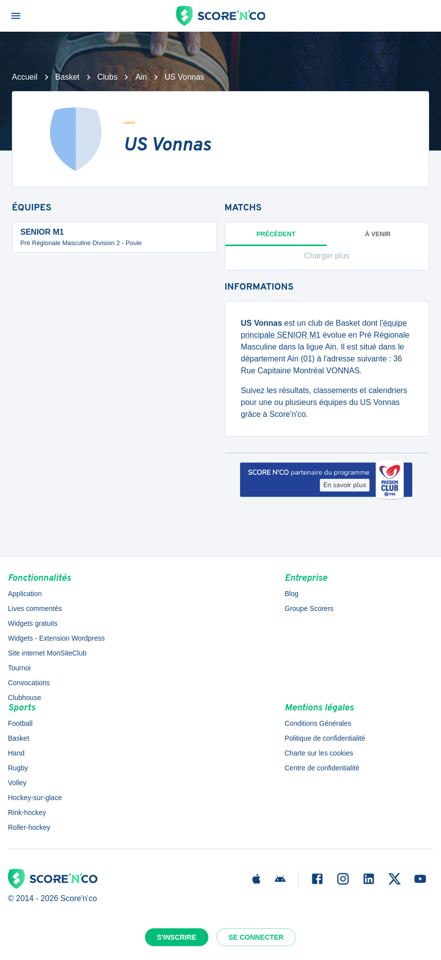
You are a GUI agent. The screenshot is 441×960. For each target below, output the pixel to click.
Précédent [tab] (276, 238)
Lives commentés (35, 608)
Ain (141, 77)
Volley (17, 783)
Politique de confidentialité (325, 738)
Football (20, 723)
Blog (291, 594)
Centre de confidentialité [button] (322, 768)
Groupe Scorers (309, 608)
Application (25, 594)
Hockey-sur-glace (35, 798)
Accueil (25, 77)
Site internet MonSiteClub (47, 653)
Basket (67, 77)
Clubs (108, 77)
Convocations (29, 683)
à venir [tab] (378, 234)
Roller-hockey (29, 827)
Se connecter (256, 937)
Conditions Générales (318, 723)
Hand (16, 753)
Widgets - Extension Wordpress (56, 638)
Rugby (18, 768)
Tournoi (19, 668)
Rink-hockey (27, 812)
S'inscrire (176, 937)
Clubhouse (24, 698)
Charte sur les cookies (319, 753)
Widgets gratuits (32, 623)
